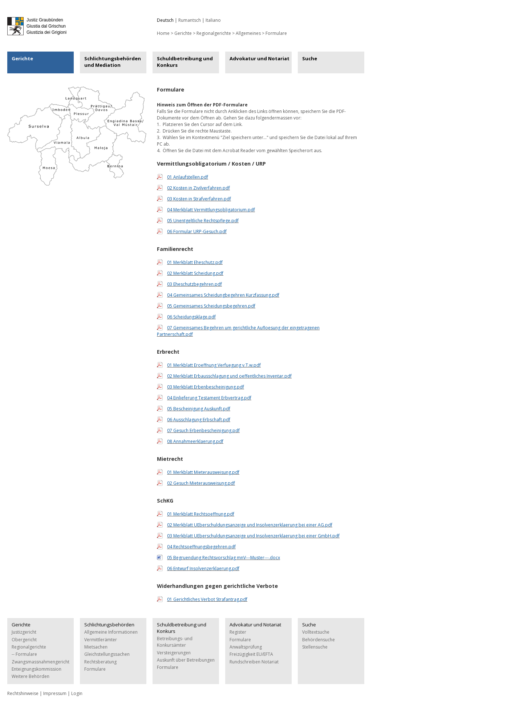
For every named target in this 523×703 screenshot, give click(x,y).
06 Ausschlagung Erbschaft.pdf (198, 419)
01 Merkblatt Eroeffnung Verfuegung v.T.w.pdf (214, 365)
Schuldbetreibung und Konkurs (185, 61)
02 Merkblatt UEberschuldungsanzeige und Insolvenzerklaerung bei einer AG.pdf (249, 525)
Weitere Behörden (30, 676)
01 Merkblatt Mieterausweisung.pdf (203, 472)
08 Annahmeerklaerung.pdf (195, 441)
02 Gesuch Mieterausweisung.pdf (201, 483)
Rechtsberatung (100, 662)
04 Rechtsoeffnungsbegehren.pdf (201, 547)
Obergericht (24, 640)
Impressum (54, 693)
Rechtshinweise (22, 693)
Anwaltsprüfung (246, 647)
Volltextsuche (315, 632)
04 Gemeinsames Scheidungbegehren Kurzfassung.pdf (223, 295)
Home (163, 33)
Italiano (213, 20)
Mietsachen (96, 647)
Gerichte (183, 33)
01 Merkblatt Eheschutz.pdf (195, 262)
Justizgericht (24, 632)
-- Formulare (24, 654)
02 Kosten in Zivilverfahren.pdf (198, 188)
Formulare (276, 33)
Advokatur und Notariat (259, 58)
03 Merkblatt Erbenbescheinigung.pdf (205, 387)
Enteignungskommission (36, 669)
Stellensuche (315, 647)
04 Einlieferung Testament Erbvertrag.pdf (209, 398)
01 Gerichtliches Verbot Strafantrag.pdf (207, 599)
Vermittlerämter (100, 640)
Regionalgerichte (213, 33)
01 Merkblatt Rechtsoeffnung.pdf (200, 514)
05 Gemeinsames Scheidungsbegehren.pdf (211, 306)
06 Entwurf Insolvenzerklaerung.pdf (203, 568)
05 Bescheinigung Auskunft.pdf (198, 409)
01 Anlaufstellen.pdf (187, 177)
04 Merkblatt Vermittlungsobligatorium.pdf (211, 210)
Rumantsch (189, 20)
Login (76, 693)
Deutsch (165, 20)
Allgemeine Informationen (111, 632)
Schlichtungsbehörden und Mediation (112, 61)
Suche (309, 58)
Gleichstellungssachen (107, 654)
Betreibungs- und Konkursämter (174, 641)
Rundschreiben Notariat (254, 662)
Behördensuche (318, 640)
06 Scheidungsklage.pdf (191, 317)
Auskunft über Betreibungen (186, 660)
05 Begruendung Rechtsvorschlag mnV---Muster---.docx (223, 557)
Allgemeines (248, 33)
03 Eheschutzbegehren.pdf (194, 284)
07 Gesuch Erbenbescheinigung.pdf (203, 430)
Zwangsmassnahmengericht (40, 662)
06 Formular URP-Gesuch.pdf (197, 231)
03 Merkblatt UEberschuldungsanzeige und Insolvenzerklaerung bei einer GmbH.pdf (253, 536)
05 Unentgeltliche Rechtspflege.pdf (203, 221)
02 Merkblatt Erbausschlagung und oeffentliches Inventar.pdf (229, 376)
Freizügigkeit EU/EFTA (251, 654)
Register (238, 632)
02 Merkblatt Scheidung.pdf (195, 273)
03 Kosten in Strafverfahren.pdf (199, 199)
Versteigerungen (174, 653)
